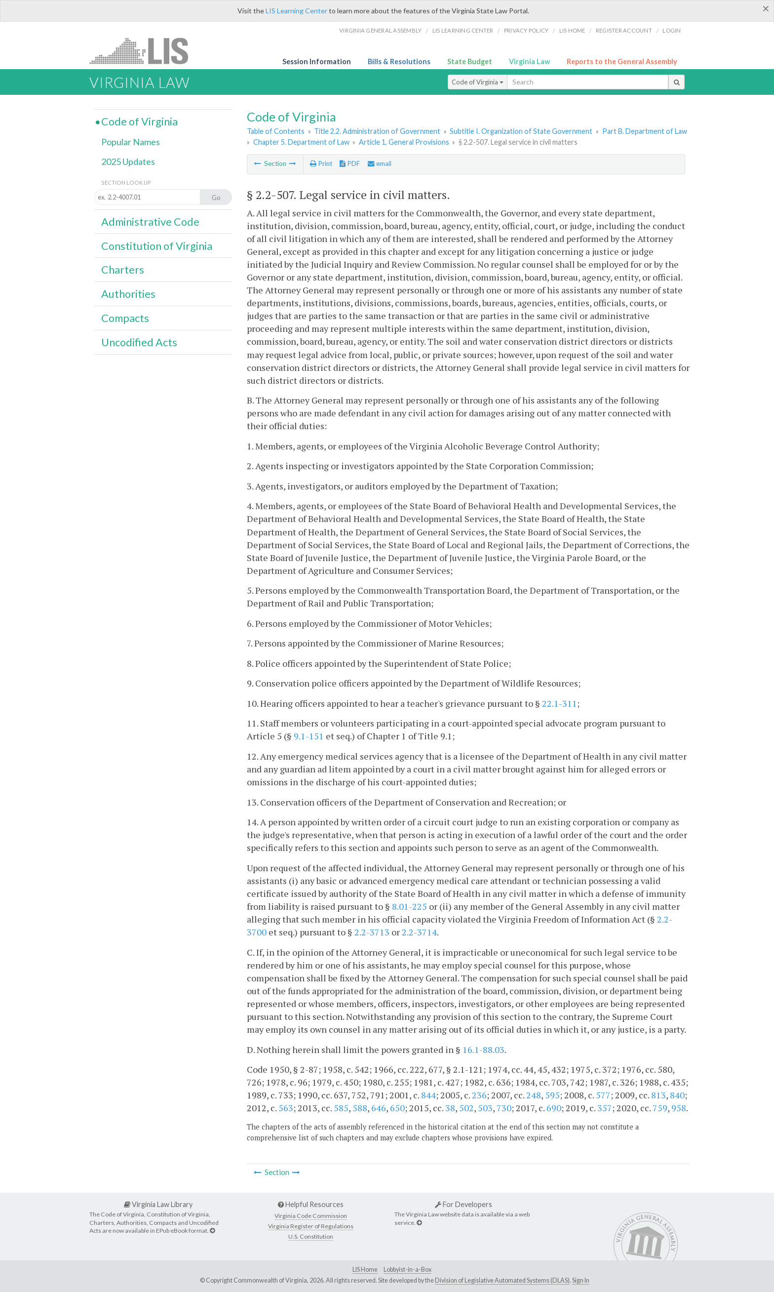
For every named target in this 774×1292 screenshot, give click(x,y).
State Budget (469, 61)
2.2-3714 (419, 932)
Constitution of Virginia (156, 246)
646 (378, 1108)
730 (504, 1108)
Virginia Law (529, 61)
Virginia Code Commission (310, 1215)
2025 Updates (128, 161)
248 (533, 1095)
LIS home (572, 30)
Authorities (128, 293)
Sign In (580, 1280)
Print (321, 163)
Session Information (316, 61)
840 (677, 1095)
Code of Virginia (477, 82)
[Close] (766, 8)
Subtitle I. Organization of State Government (521, 131)
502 (466, 1108)
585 (341, 1108)
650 (397, 1108)
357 (604, 1108)
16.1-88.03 (483, 1049)
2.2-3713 (371, 932)
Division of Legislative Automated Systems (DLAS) (502, 1280)
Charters (122, 269)
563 (285, 1108)
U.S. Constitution (310, 1236)
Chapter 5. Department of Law (301, 142)
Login (671, 30)
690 (553, 1108)
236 (479, 1095)
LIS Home (365, 1269)
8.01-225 (409, 906)
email (379, 163)
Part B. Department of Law (644, 131)
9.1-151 (309, 736)
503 (485, 1108)
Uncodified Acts (139, 342)
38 (450, 1108)
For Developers (463, 1204)
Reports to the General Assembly (622, 61)
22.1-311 (559, 703)
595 (552, 1095)
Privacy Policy (526, 30)
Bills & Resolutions (399, 61)
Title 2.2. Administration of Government (377, 131)
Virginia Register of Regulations (310, 1226)
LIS (144, 50)
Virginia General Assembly (380, 30)
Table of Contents (276, 131)
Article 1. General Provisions (404, 142)
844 (428, 1095)
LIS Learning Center (296, 10)
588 (359, 1108)
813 (658, 1095)
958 (678, 1108)
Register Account (624, 30)
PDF (350, 163)
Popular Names (130, 141)
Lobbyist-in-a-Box (407, 1269)
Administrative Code (150, 221)
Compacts (125, 318)
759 (660, 1108)
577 (603, 1095)
